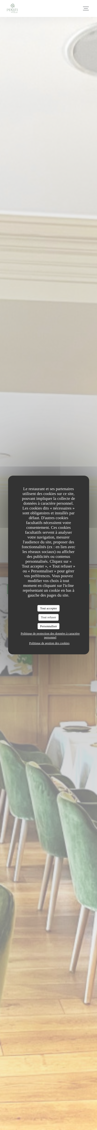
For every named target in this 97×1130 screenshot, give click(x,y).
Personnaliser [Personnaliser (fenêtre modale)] (48, 626)
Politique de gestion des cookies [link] (49, 643)
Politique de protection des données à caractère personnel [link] (50, 635)
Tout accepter (48, 608)
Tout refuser (48, 617)
